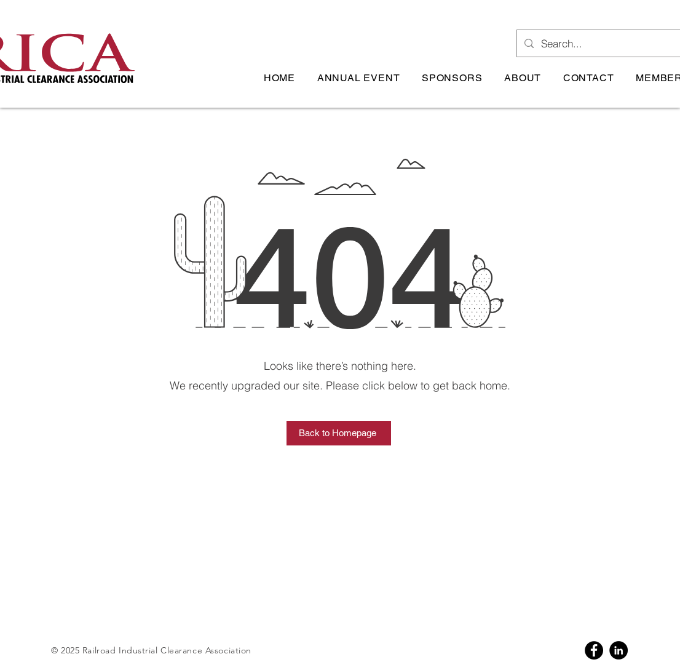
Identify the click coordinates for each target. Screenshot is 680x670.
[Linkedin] (618, 650)
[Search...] (609, 43)
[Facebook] (594, 650)
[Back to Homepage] (339, 433)
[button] (358, 78)
